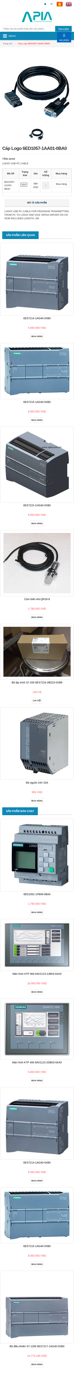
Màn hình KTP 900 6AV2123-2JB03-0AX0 (36, 973)
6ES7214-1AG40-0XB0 (37, 318)
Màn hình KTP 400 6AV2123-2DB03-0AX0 (37, 1062)
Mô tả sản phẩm (37, 202)
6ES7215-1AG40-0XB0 (37, 401)
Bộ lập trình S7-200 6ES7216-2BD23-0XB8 (37, 682)
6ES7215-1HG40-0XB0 (37, 505)
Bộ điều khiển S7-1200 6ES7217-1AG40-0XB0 (37, 1346)
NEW (24, 185)
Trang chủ (7, 43)
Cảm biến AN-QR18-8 (37, 599)
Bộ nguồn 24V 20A (37, 782)
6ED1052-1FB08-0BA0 (37, 894)
